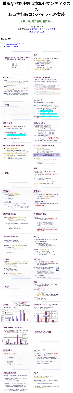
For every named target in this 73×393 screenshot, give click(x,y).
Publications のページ (15, 44)
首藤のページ (12, 46)
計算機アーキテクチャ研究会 (43, 29)
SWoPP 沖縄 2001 (36, 32)
